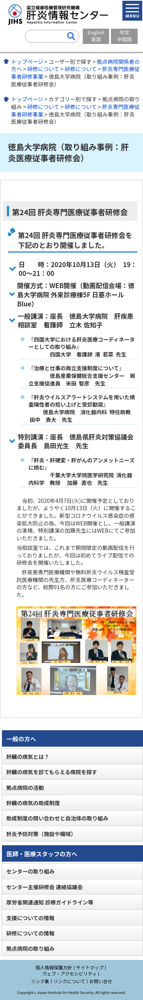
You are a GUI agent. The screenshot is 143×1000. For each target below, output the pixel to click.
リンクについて (69, 981)
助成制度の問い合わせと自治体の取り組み (57, 818)
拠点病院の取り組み (30, 948)
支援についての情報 (30, 918)
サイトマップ (90, 967)
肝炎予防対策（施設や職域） (41, 834)
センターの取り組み (30, 871)
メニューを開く (132, 11)
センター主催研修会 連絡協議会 (44, 887)
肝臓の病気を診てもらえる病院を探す (51, 772)
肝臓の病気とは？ (27, 756)
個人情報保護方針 (53, 967)
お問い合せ (100, 981)
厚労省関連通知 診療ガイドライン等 (49, 902)
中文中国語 (124, 36)
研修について (43, 69)
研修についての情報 (30, 933)
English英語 (95, 36)
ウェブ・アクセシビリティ (69, 973)
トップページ (27, 61)
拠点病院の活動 (25, 787)
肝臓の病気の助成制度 (33, 803)
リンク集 (40, 981)
